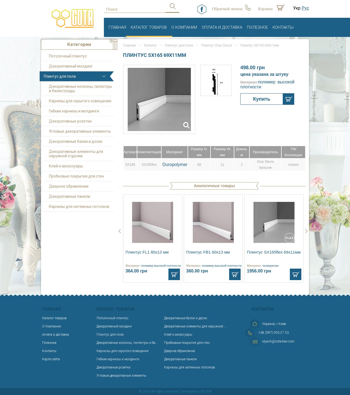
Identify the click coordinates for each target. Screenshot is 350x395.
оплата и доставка (222, 27)
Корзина (265, 9)
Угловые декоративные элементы (80, 131)
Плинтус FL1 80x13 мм (147, 252)
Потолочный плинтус (68, 56)
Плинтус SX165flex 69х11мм (274, 252)
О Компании (184, 27)
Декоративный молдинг (71, 66)
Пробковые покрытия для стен (76, 176)
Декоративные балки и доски (75, 141)
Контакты (283, 27)
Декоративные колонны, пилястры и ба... (127, 343)
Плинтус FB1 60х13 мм (208, 252)
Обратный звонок (227, 9)
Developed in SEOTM (195, 391)
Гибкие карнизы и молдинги (74, 111)
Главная (117, 27)
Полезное (257, 27)
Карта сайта (51, 359)
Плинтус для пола (60, 76)
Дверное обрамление (69, 186)
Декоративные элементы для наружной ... (195, 326)
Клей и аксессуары (66, 166)
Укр (297, 8)
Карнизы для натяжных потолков (79, 206)
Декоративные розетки (70, 121)
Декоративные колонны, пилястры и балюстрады (80, 88)
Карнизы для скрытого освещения (80, 101)
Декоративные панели (69, 196)
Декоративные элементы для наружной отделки (76, 153)
